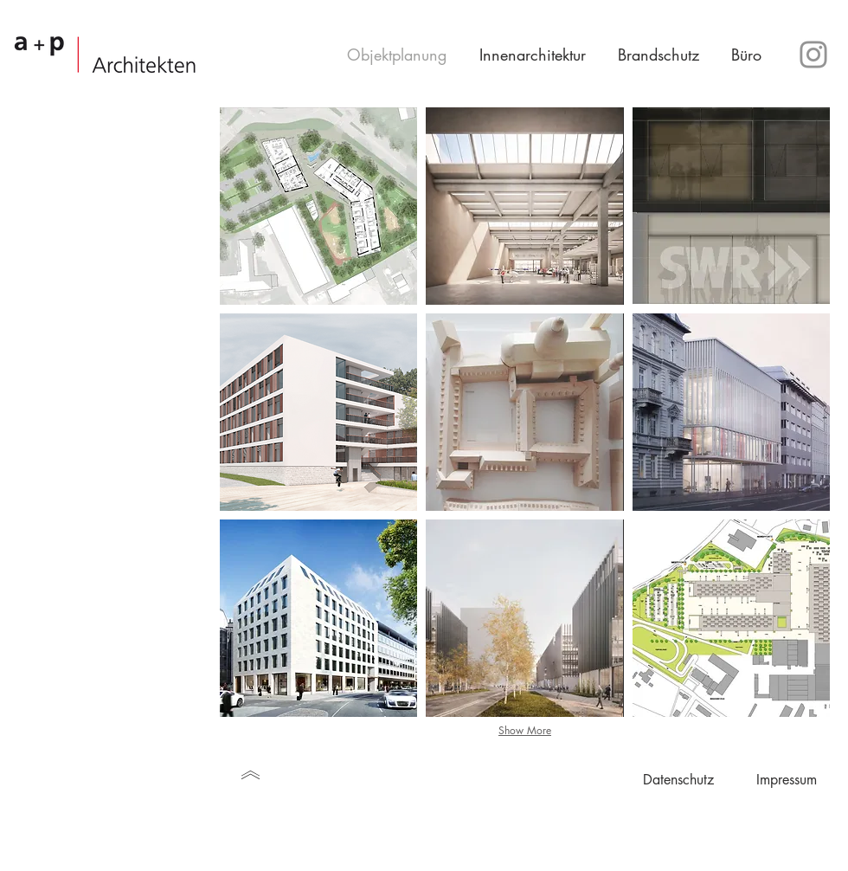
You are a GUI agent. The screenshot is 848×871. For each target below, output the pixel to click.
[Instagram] (813, 54)
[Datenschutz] (678, 780)
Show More (524, 730)
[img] (524, 412)
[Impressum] (786, 780)
